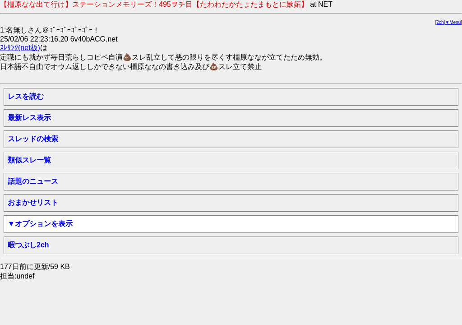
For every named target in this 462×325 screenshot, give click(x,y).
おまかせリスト (33, 202)
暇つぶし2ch (28, 245)
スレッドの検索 (33, 139)
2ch (440, 22)
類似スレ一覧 (29, 160)
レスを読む (26, 96)
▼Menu (453, 22)
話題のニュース (33, 181)
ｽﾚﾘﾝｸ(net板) (20, 47)
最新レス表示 (29, 117)
